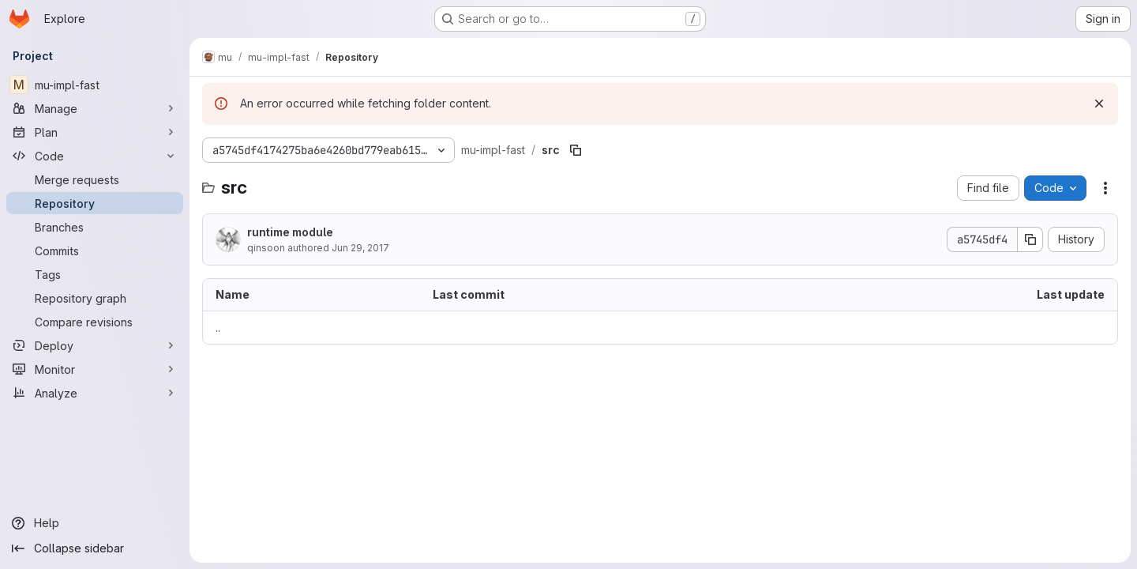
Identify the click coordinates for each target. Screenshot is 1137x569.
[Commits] (94, 250)
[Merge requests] (94, 179)
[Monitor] (94, 369)
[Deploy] (94, 345)
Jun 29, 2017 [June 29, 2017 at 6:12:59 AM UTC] (360, 248)
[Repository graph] (94, 298)
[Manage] (94, 108)
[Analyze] (94, 393)
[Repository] (94, 203)
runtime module (290, 232)
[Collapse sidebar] (94, 548)
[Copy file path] (575, 150)
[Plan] (94, 132)
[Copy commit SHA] (1030, 239)
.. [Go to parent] (218, 327)
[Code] (94, 156)
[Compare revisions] (94, 322)
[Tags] (94, 274)
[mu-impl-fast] (94, 84)
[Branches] (94, 227)
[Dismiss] (1099, 103)
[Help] (94, 523)
